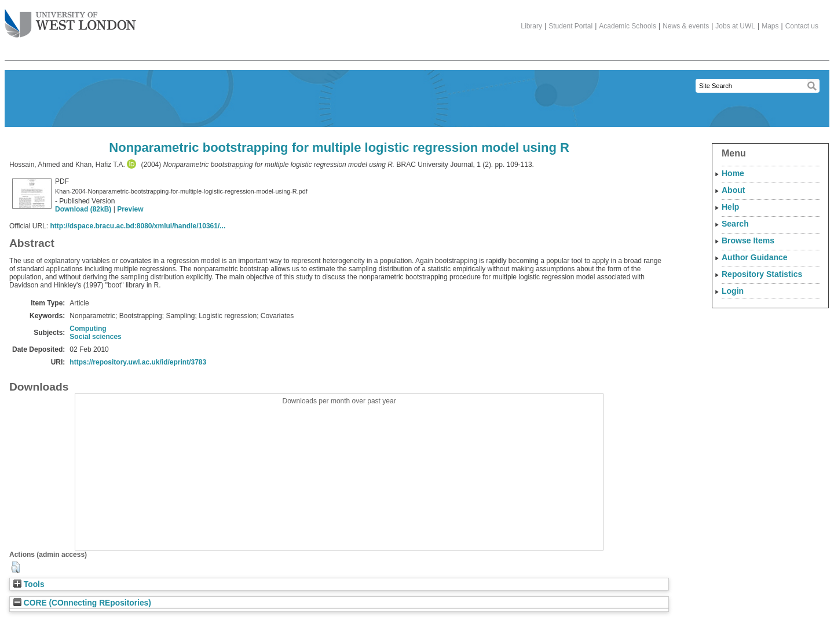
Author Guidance (755, 257)
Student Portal (570, 26)
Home (733, 173)
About (733, 190)
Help (730, 207)
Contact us (801, 26)
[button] (15, 567)
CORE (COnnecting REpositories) (82, 603)
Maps (770, 26)
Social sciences (95, 337)
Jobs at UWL (735, 26)
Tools (29, 584)
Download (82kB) (83, 209)
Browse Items (748, 240)
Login (733, 291)
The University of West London (70, 19)
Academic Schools (627, 26)
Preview (130, 209)
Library (531, 26)
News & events (686, 26)
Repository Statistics (762, 274)
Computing (88, 329)
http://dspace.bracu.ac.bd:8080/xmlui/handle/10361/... (137, 226)
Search (735, 223)
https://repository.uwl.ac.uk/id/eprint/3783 (138, 362)
